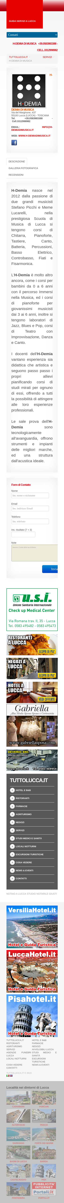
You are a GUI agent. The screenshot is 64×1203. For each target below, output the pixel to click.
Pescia (44, 1125)
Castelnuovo (18, 1180)
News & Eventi (24, 870)
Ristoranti (22, 798)
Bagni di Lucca (18, 1161)
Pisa (43, 1180)
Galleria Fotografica (23, 168)
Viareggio (18, 1143)
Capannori (18, 1107)
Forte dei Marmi (44, 1143)
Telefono (15, 516)
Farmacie (21, 806)
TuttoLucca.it (18, 57)
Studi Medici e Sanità (29, 838)
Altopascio (18, 1125)
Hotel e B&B (23, 790)
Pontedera (18, 1198)
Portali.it (44, 1198)
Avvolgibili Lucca (43, 1049)
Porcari (44, 1107)
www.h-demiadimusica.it (34, 135)
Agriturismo (24, 814)
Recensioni (16, 174)
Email (14, 503)
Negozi (20, 822)
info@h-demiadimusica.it (32, 128)
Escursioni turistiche (30, 854)
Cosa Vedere (24, 862)
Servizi (47, 57)
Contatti (21, 878)
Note (14, 542)
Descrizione (17, 161)
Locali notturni (26, 846)
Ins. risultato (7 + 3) (21, 529)
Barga (44, 1161)
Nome (14, 490)
